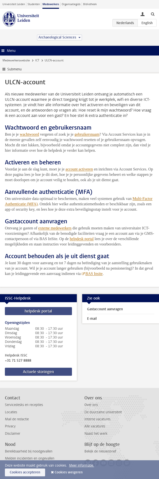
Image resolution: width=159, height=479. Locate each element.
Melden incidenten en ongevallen (29, 458)
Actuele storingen (38, 371)
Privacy (10, 426)
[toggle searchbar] (153, 14)
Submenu (14, 69)
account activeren (79, 169)
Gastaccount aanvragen (105, 309)
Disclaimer (12, 433)
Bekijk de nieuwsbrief (100, 451)
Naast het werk (95, 433)
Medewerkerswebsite (16, 60)
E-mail (92, 318)
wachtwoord (29, 134)
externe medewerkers (54, 228)
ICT (37, 60)
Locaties (11, 412)
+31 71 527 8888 (18, 360)
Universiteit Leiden (13, 4)
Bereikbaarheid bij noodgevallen (28, 451)
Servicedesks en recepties (24, 405)
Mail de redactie (17, 419)
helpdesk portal (82, 239)
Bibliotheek (90, 4)
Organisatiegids (71, 4)
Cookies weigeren (69, 472)
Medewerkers (50, 4)
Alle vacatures (94, 426)
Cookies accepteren (25, 472)
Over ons (91, 405)
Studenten (34, 4)
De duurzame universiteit (103, 412)
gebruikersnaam (86, 134)
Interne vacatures (97, 419)
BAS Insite (94, 274)
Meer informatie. (81, 465)
